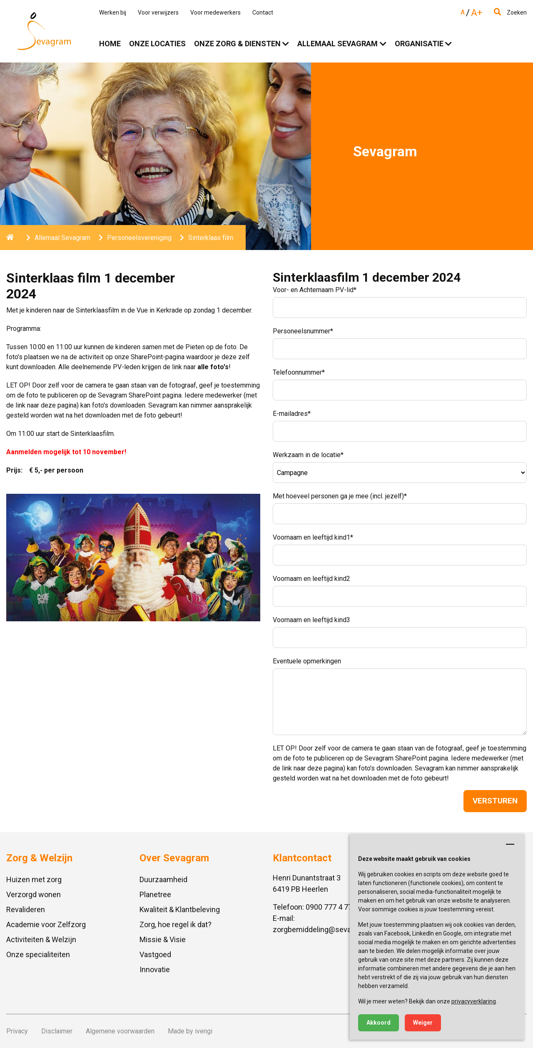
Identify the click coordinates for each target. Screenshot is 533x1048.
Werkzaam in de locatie (308, 455)
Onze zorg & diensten (237, 43)
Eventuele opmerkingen (307, 661)
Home (110, 43)
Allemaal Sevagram (337, 43)
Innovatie (154, 969)
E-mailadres (292, 414)
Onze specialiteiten (38, 954)
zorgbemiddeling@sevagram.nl (324, 929)
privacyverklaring (473, 1001)
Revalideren (25, 909)
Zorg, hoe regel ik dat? (175, 924)
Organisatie (419, 43)
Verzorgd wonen (33, 894)
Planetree (155, 894)
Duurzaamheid (163, 879)
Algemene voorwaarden (120, 1031)
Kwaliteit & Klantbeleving (179, 909)
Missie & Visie (162, 939)
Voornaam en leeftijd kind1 (313, 537)
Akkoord (378, 1022)
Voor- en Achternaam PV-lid (314, 290)
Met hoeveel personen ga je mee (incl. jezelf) (340, 496)
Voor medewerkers (215, 12)
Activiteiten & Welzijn (41, 939)
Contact (262, 12)
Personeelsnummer (303, 331)
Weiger (423, 1022)
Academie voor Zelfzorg (46, 924)
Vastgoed (155, 954)
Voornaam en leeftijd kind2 (311, 579)
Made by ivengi (190, 1031)
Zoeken (510, 12)
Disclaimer (56, 1031)
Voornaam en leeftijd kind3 (311, 620)
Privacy (17, 1031)
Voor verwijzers (158, 12)
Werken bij (112, 12)
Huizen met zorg (34, 879)
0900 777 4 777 (331, 907)
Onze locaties (157, 43)
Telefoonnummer (299, 372)
